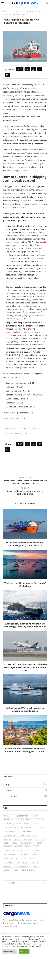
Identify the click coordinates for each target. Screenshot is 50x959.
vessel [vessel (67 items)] (6, 870)
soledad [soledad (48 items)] (32, 858)
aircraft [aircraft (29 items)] (35, 816)
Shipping (27, 433)
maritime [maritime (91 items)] (18, 847)
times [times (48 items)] (34, 862)
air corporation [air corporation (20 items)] (22, 816)
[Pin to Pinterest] (39, 69)
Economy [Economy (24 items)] (39, 839)
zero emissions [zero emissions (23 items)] (28, 870)
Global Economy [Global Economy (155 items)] (10, 843)
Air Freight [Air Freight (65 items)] (8, 820)
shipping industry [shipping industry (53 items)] (11, 858)
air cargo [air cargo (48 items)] (8, 816)
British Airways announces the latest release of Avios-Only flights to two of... (25, 750)
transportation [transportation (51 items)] (22, 866)
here (12, 278)
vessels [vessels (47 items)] (15, 870)
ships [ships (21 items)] (23, 858)
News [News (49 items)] (27, 847)
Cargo (17, 11)
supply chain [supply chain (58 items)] (9, 862)
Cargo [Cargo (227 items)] (34, 824)
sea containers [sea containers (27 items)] (10, 855)
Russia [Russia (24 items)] (25, 851)
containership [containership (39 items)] (25, 831)
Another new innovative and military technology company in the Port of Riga (25, 625)
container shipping (12, 433)
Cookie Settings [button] (9, 951)
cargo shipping (20, 429)
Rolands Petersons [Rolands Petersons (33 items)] (11, 851)
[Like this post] (20, 69)
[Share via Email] (7, 75)
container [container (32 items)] (40, 828)
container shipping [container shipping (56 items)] (26, 835)
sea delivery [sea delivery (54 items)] (24, 855)
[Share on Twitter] (33, 69)
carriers (34, 429)
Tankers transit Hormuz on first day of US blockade (25, 584)
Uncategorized (26, 796)
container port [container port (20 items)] (10, 831)
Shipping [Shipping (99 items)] (36, 855)
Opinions (26, 790)
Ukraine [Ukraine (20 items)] (35, 866)
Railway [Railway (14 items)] (36, 847)
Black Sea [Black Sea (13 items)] (7, 824)
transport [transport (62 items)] (8, 866)
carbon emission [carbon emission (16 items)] (21, 824)
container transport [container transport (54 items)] (12, 839)
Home (5, 11)
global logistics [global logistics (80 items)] (27, 843)
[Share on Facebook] (27, 69)
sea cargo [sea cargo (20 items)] (35, 851)
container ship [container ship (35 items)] (9, 835)
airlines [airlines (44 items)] (19, 820)
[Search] (47, 3)
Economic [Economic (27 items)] (28, 839)
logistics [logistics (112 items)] (40, 843)
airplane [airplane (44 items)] (29, 820)
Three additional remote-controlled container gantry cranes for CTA (25, 544)
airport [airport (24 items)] (39, 820)
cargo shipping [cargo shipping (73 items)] (26, 828)
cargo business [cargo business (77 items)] (10, 828)
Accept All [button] (24, 951)
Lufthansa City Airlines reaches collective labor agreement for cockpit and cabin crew (25, 667)
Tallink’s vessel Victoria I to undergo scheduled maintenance (25, 709)
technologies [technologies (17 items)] (23, 862)
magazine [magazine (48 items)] (7, 847)
